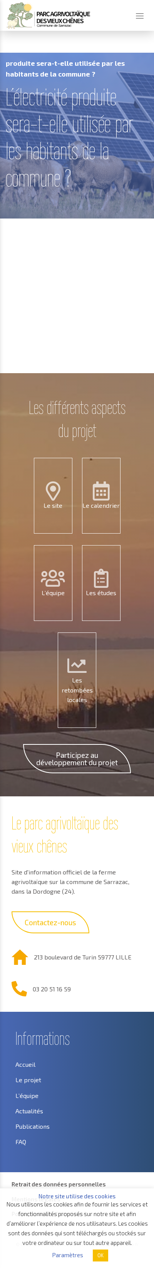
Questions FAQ (57, 44)
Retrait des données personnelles (59, 1184)
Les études (101, 592)
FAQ (20, 1141)
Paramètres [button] (67, 1254)
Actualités (29, 1111)
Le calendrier (101, 505)
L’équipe (53, 592)
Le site (53, 505)
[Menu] (139, 16)
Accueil (17, 44)
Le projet (28, 1079)
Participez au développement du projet (77, 759)
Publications (32, 1126)
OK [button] (100, 1255)
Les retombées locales (77, 689)
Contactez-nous (50, 922)
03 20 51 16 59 (52, 989)
